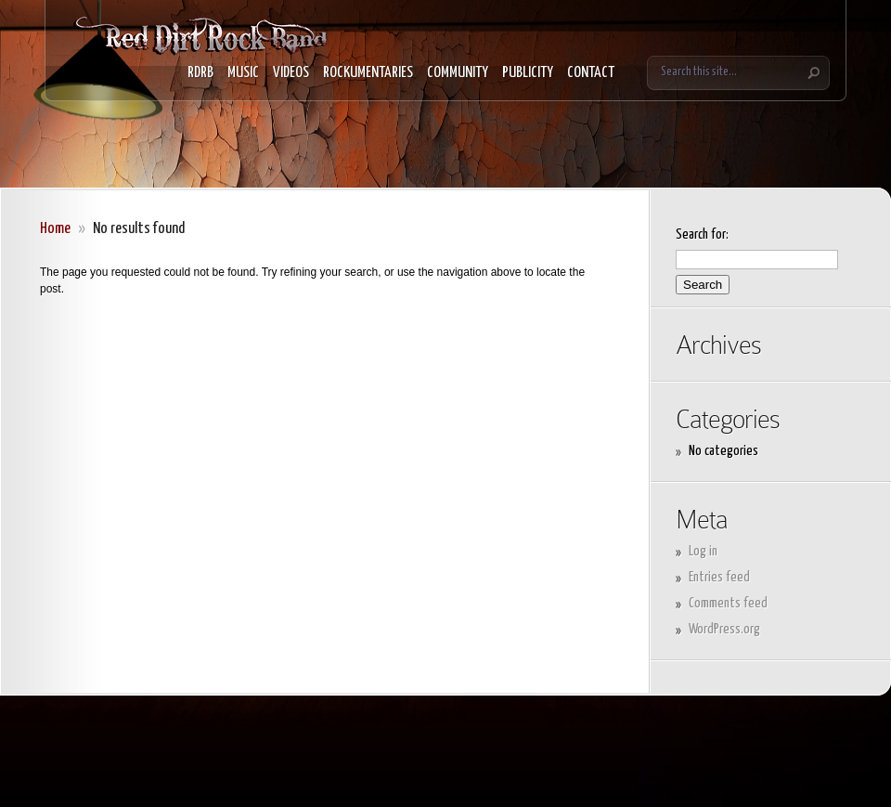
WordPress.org (724, 629)
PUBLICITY (527, 73)
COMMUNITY (457, 73)
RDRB (200, 73)
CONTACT (590, 73)
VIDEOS (291, 73)
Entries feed (719, 577)
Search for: (702, 234)
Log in (703, 551)
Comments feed (728, 603)
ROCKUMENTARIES (368, 73)
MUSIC (243, 73)
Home (55, 229)
